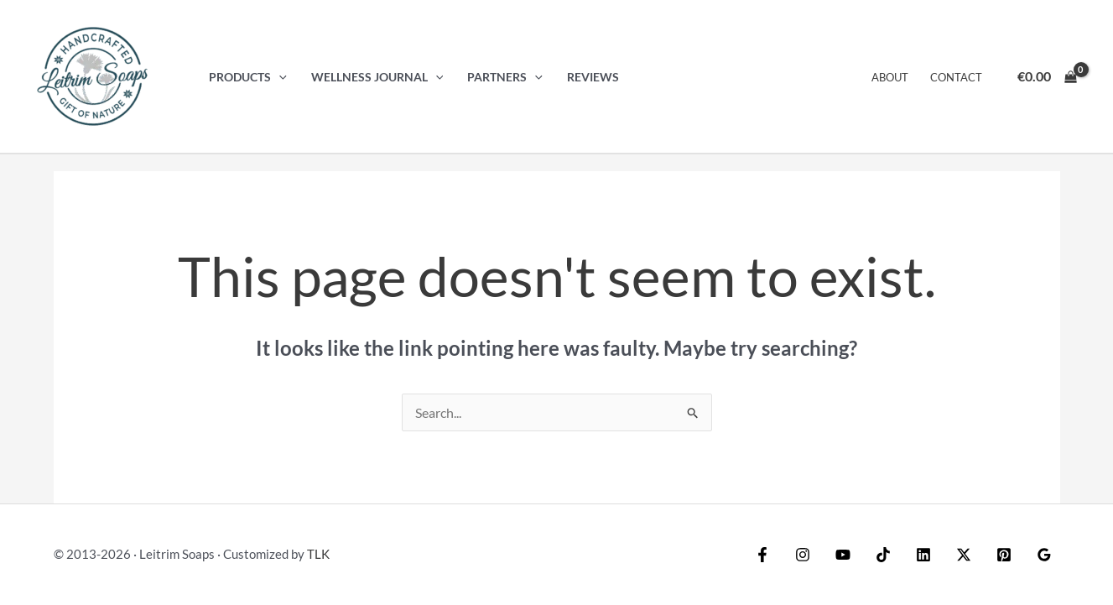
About (889, 77)
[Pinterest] (1004, 555)
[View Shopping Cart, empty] (1047, 76)
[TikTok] (883, 555)
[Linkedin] (923, 555)
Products (248, 77)
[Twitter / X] (964, 555)
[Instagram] (803, 555)
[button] (279, 77)
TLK (318, 553)
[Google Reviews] (1044, 555)
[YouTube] (843, 555)
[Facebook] (762, 555)
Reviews (593, 77)
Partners (505, 77)
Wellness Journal (377, 77)
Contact (956, 77)
